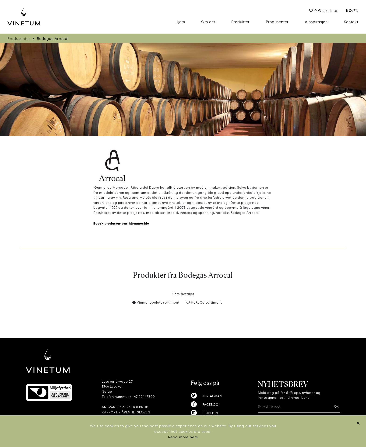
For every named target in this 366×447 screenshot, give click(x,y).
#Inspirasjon (316, 21)
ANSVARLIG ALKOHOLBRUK (125, 407)
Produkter (240, 21)
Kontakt (351, 21)
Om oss (208, 21)
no (349, 10)
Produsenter (277, 21)
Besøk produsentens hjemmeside (121, 223)
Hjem (180, 21)
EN (356, 10)
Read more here (183, 436)
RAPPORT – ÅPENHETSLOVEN (126, 412)
